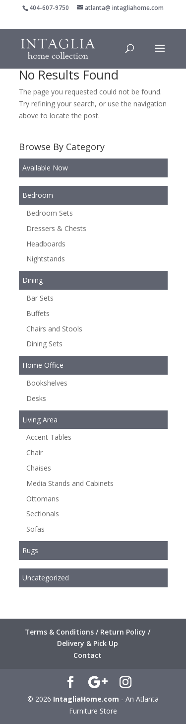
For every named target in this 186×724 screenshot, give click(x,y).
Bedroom (37, 195)
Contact (87, 655)
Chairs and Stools (54, 328)
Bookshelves (46, 383)
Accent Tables (48, 437)
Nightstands (45, 258)
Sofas (35, 529)
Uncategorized (45, 577)
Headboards (45, 243)
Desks (36, 398)
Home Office (42, 365)
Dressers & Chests (56, 228)
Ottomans (42, 498)
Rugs (30, 550)
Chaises (38, 468)
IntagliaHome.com (86, 699)
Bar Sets (40, 298)
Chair (34, 452)
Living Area (40, 419)
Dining (32, 280)
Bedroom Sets (49, 213)
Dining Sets (44, 343)
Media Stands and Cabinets (70, 483)
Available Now (45, 167)
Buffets (38, 313)
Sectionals (42, 513)
